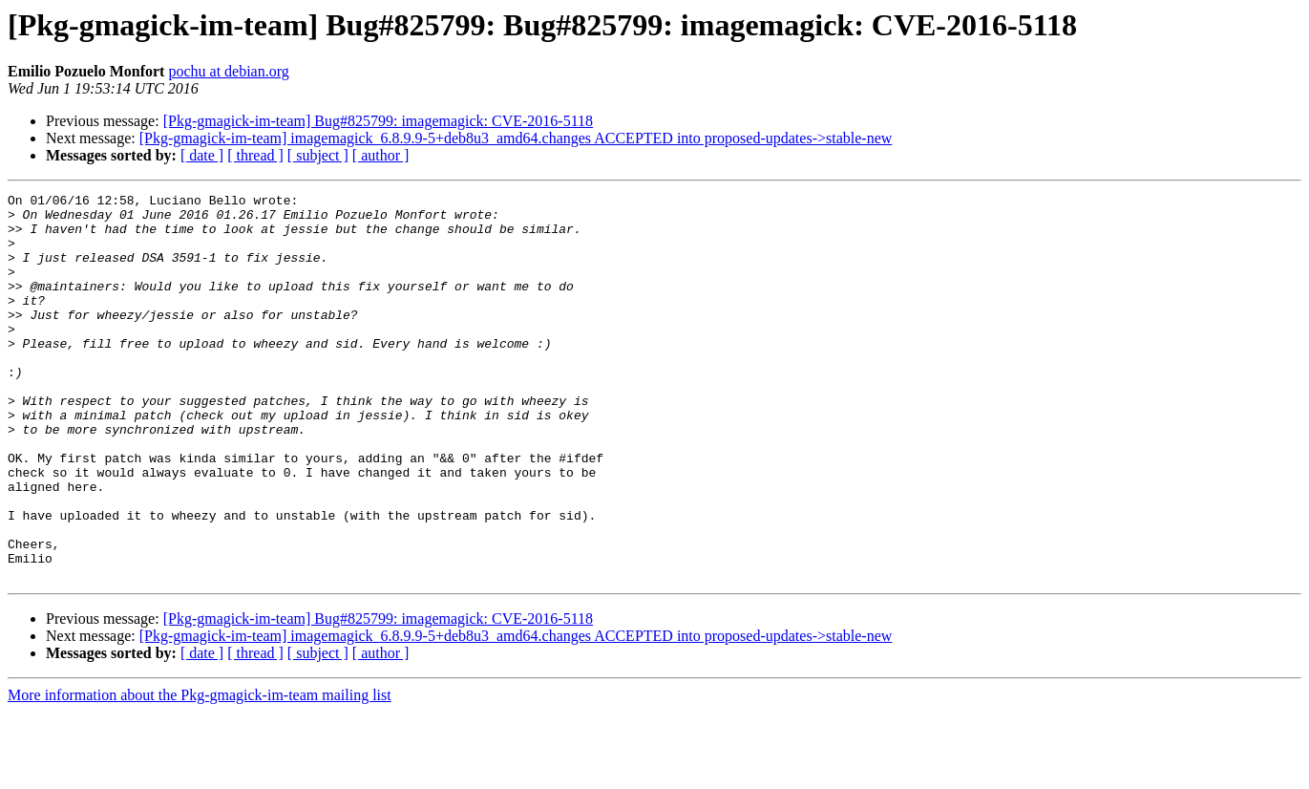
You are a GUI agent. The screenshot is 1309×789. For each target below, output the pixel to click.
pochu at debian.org (228, 71)
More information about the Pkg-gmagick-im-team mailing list (199, 772)
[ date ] (201, 155)
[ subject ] (317, 155)
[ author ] (381, 155)
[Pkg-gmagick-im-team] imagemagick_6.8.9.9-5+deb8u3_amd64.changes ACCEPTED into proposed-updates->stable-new (516, 138)
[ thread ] (255, 155)
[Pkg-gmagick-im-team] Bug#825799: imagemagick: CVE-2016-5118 (378, 121)
